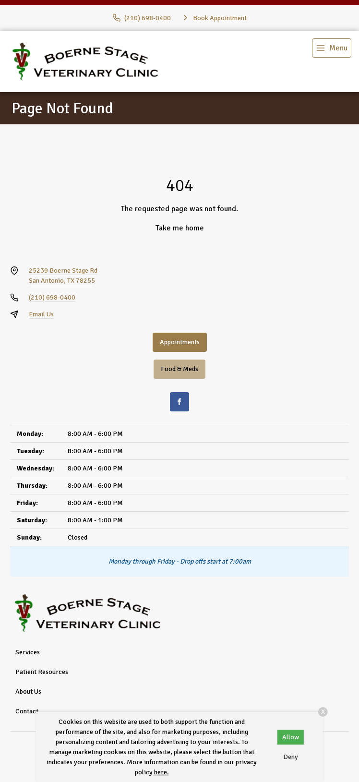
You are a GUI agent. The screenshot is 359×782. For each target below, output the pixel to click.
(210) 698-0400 (52, 297)
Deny (290, 757)
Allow (290, 737)
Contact (26, 711)
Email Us (41, 314)
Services (27, 652)
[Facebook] (179, 401)
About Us (28, 691)
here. (161, 772)
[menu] (331, 48)
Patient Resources (41, 672)
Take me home (180, 228)
